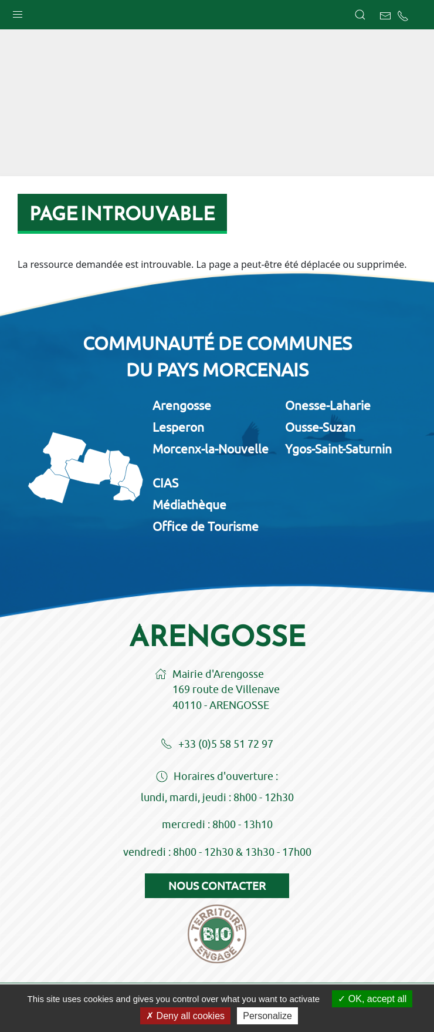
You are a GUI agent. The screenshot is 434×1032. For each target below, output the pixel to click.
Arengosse (181, 405)
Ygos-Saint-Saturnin (338, 449)
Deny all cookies (185, 1016)
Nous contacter (217, 885)
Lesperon (178, 427)
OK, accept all (372, 999)
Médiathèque (189, 504)
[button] (17, 12)
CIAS (165, 483)
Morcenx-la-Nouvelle (210, 449)
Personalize (267, 1016)
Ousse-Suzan (320, 427)
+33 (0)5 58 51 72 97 (217, 745)
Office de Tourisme (205, 526)
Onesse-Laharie (328, 405)
